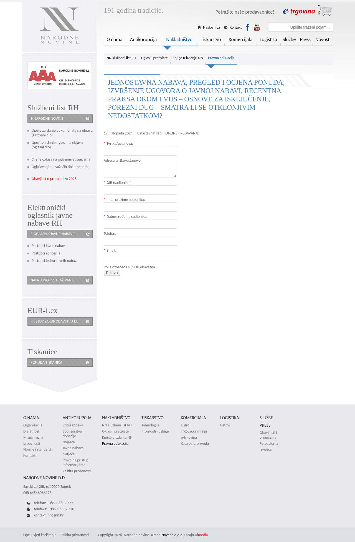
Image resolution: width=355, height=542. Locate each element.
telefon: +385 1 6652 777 (53, 503)
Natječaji (70, 454)
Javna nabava (73, 448)
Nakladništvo (179, 39)
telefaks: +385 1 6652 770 (54, 509)
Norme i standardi (37, 449)
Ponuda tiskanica (46, 362)
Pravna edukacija (221, 58)
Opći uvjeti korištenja (39, 535)
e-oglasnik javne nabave (52, 233)
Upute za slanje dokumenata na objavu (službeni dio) (62, 133)
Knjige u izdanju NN (188, 58)
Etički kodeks (73, 425)
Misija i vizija (33, 437)
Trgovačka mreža (194, 431)
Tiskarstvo (211, 39)
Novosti (323, 39)
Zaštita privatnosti (77, 471)
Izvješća (69, 442)
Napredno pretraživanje (53, 280)
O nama (114, 39)
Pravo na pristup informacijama (75, 462)
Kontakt (236, 27)
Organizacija (32, 425)
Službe (289, 39)
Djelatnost (31, 431)
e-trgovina (189, 437)
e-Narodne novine (47, 118)
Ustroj (185, 425)
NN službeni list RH (121, 58)
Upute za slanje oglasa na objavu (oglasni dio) (57, 145)
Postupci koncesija (46, 253)
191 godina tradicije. (133, 10)
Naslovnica (211, 27)
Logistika (268, 39)
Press (305, 39)
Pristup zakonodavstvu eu (54, 321)
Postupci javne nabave (49, 245)
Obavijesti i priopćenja (268, 435)
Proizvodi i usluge (155, 431)
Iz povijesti (31, 443)
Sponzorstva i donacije (73, 433)
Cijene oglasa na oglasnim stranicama (61, 159)
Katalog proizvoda (195, 443)
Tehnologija (150, 425)
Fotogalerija (269, 443)
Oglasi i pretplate (154, 58)
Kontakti (29, 455)
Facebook (247, 27)
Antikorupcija (143, 39)
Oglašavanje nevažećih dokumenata (60, 166)
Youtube (256, 27)
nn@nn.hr (56, 515)
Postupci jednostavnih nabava (55, 260)
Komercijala (240, 39)
